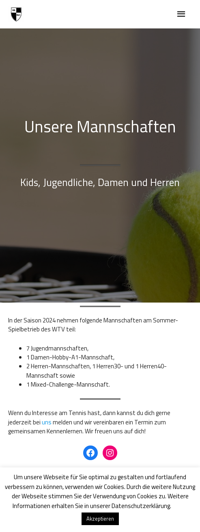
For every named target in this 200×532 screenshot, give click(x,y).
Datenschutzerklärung (141, 505)
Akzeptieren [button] (100, 519)
